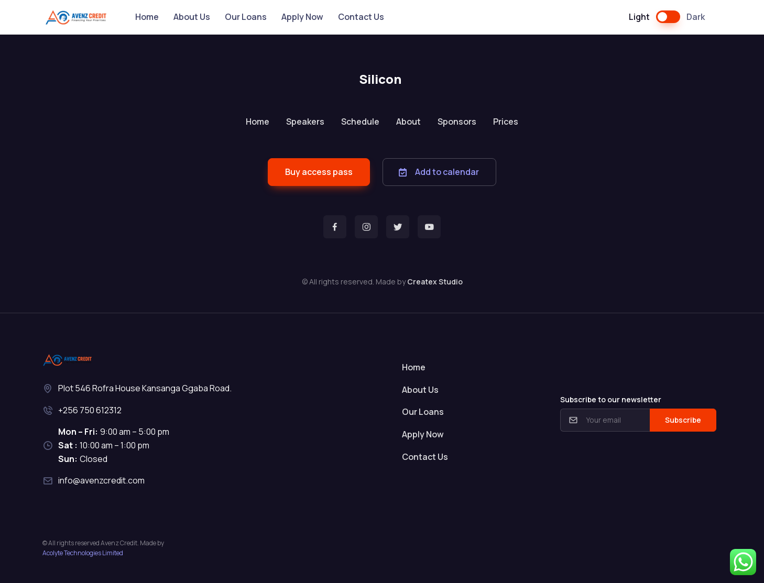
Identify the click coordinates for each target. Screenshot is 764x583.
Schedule (360, 121)
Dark (695, 17)
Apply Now (302, 17)
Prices (505, 121)
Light (639, 17)
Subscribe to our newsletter (610, 399)
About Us (191, 17)
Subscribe (683, 420)
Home (147, 17)
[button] (319, 172)
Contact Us (361, 17)
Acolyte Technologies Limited (82, 552)
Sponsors (457, 121)
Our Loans (246, 17)
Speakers (305, 121)
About (408, 121)
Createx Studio (435, 282)
